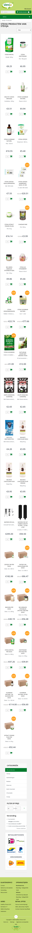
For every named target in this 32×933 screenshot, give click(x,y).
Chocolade (9, 793)
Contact (3, 885)
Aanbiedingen (10, 777)
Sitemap (12, 922)
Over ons (5, 922)
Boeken (8, 781)
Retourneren (4, 892)
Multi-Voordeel (10, 789)
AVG (16, 924)
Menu (4, 17)
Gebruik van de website (7, 888)
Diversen (8, 785)
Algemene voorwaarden (22, 922)
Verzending (3, 890)
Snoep (8, 797)
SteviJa (3, 20)
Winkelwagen (23, 12)
